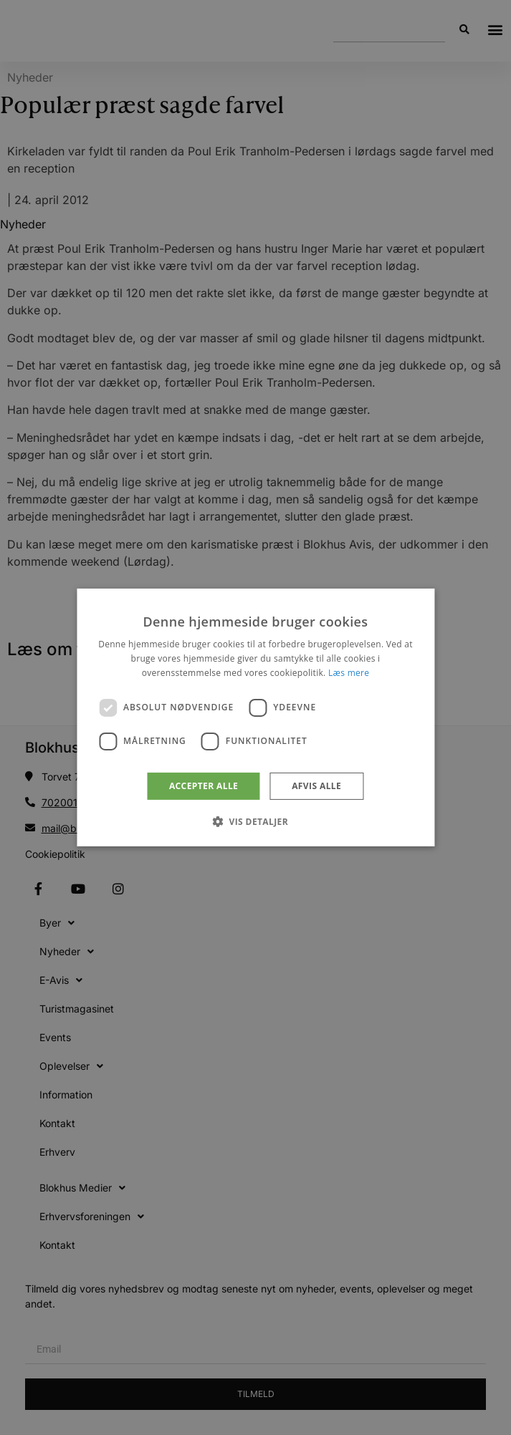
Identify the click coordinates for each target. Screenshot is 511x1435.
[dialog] (255, 717)
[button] (255, 821)
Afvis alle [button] (316, 786)
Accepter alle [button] (203, 786)
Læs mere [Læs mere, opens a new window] (348, 673)
